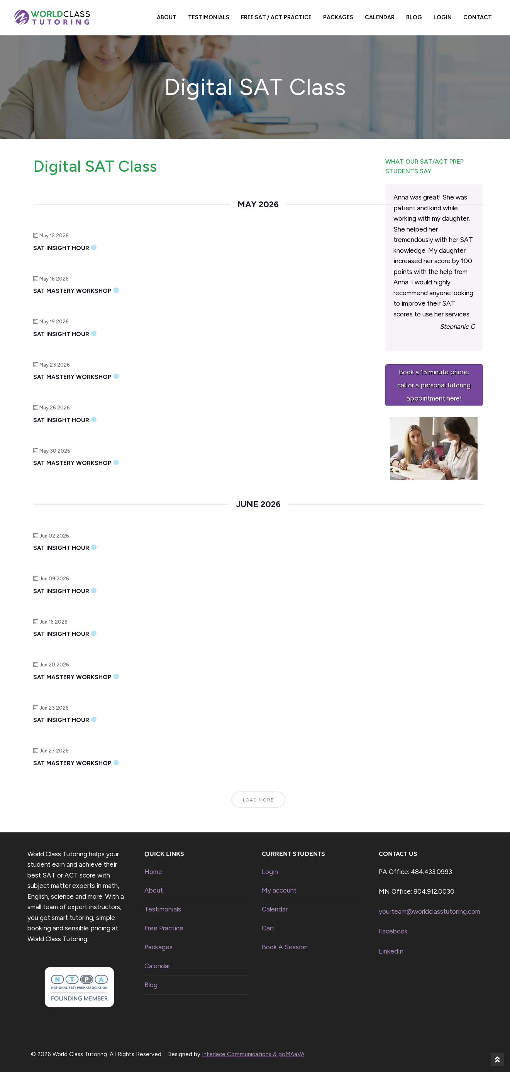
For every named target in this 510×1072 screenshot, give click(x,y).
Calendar (157, 966)
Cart (268, 928)
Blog (151, 985)
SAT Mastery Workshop (72, 290)
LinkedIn (391, 951)
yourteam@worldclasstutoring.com (429, 911)
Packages (158, 947)
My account (279, 890)
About (153, 890)
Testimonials (162, 909)
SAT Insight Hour (61, 248)
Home (153, 872)
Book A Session (285, 947)
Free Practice (163, 928)
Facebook (393, 931)
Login (270, 872)
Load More (258, 800)
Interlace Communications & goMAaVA (253, 1054)
